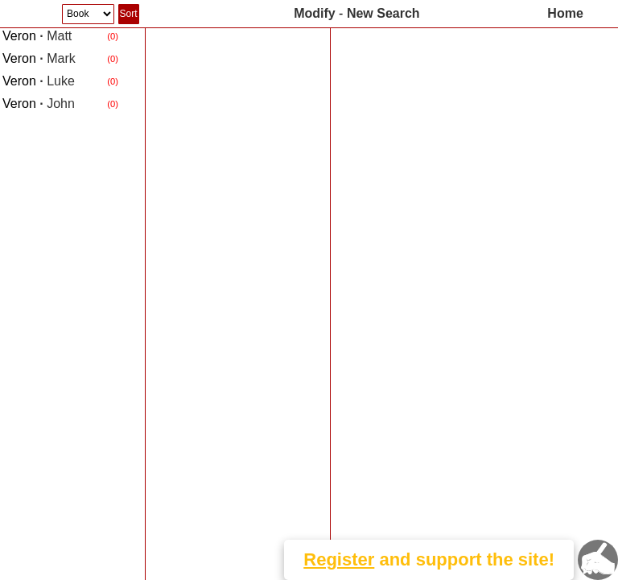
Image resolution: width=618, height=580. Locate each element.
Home (565, 13)
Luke (38, 81)
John (38, 103)
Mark (39, 58)
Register (338, 559)
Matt (37, 36)
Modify (315, 13)
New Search (383, 13)
